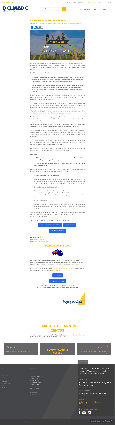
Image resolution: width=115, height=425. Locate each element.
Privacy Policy (33, 394)
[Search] (64, 9)
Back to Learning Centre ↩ (101, 421)
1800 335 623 (9, 2)
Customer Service (34, 384)
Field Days (3, 387)
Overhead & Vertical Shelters (50, 225)
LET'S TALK (57, 275)
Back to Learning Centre (57, 350)
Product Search (5, 381)
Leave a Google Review (35, 382)
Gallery (100, 2)
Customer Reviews (34, 378)
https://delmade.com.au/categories (65, 268)
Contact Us (108, 2)
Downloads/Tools (78, 2)
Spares (94, 10)
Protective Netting (57, 231)
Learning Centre (91, 2)
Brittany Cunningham (75, 23)
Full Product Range (5, 383)
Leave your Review (34, 380)
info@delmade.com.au (41, 242)
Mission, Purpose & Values (36, 390)
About (69, 2)
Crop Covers (70, 225)
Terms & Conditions (34, 392)
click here (79, 335)
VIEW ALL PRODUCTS (57, 281)
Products (85, 10)
